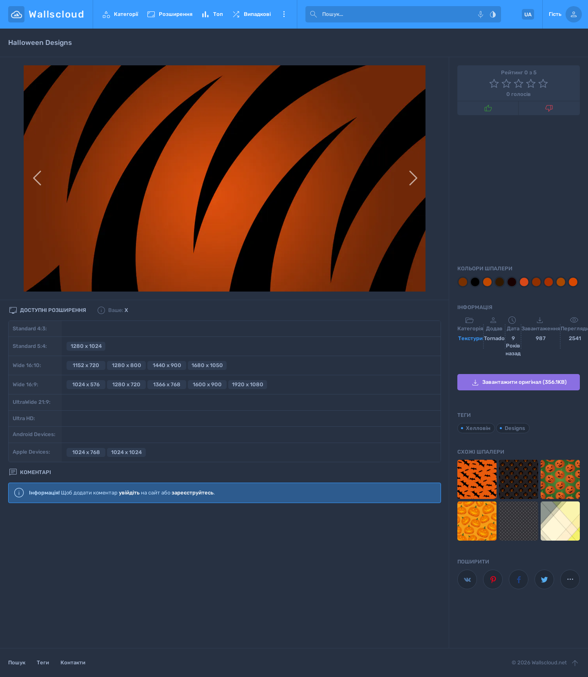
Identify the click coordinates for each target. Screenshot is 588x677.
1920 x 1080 (247, 384)
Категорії (119, 14)
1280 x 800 (126, 365)
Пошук (16, 662)
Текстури (470, 338)
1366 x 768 (166, 384)
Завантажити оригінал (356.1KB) (518, 382)
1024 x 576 (86, 384)
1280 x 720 (126, 384)
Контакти (72, 662)
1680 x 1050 (207, 365)
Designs (515, 428)
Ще (284, 14)
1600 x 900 (207, 384)
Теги (43, 662)
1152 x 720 (86, 365)
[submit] (313, 14)
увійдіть (129, 493)
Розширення (169, 14)
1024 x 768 (86, 452)
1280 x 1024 (86, 346)
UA (528, 14)
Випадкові (251, 14)
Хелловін (478, 428)
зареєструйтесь (193, 493)
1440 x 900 (167, 365)
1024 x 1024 (126, 452)
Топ (211, 14)
